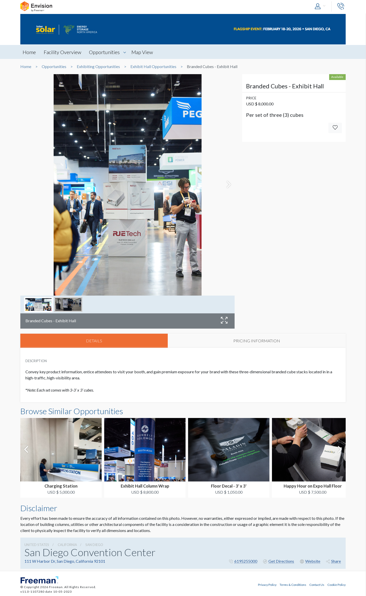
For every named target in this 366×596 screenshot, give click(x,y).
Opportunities (105, 52)
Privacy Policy (267, 584)
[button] (321, 6)
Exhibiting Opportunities (98, 67)
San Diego (94, 545)
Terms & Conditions (293, 584)
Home (29, 52)
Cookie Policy (336, 584)
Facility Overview (63, 52)
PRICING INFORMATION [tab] (256, 341)
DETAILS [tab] (94, 341)
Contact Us (316, 584)
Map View (144, 52)
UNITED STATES (36, 545)
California (67, 545)
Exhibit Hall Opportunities (153, 67)
